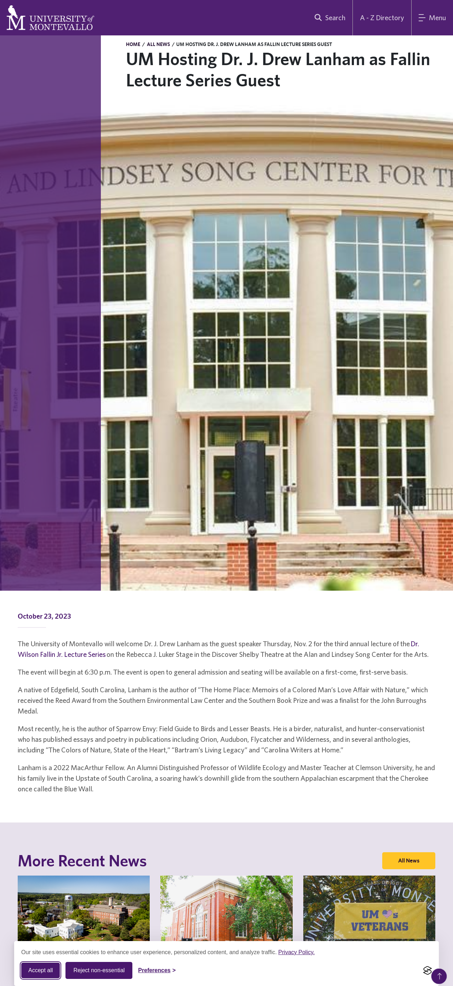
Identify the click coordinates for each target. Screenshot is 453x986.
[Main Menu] (432, 17)
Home (133, 44)
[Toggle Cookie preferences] (157, 970)
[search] (328, 17)
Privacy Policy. (296, 952)
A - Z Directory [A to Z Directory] (382, 17)
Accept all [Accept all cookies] (40, 970)
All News (158, 44)
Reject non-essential (99, 970)
